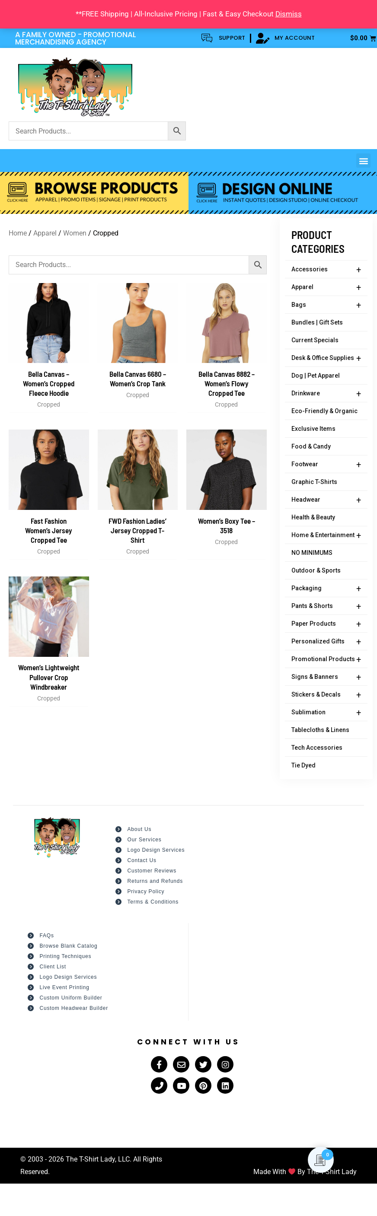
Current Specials (315, 340)
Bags (326, 305)
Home (18, 233)
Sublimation (326, 712)
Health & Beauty (313, 517)
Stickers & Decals (326, 695)
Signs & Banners (326, 677)
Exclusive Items (313, 428)
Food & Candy (311, 446)
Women (74, 233)
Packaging (326, 588)
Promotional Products (326, 659)
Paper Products (326, 624)
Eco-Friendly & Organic (324, 410)
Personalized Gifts (326, 642)
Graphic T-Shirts (314, 481)
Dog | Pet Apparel (315, 375)
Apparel (326, 287)
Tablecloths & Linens (320, 729)
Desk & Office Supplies (326, 358)
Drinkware (326, 393)
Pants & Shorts (326, 606)
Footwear (326, 464)
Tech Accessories (316, 747)
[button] (363, 160)
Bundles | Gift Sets (317, 322)
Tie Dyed (303, 765)
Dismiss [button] (288, 14)
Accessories (326, 269)
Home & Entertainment (326, 535)
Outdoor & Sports (316, 570)
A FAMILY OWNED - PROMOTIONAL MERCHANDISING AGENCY (75, 38)
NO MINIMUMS (311, 552)
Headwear (326, 500)
